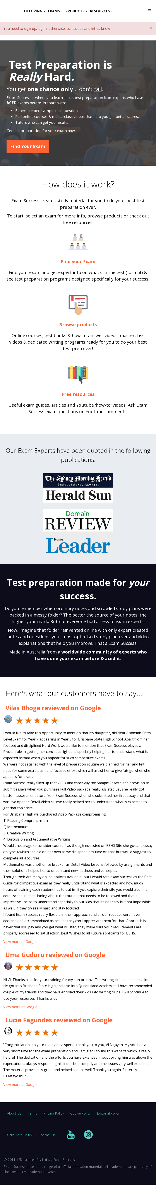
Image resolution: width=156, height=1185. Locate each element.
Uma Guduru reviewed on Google (55, 955)
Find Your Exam (27, 146)
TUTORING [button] (34, 11)
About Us (14, 1113)
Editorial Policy (108, 1113)
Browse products (78, 325)
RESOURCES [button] (101, 11)
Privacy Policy (54, 1113)
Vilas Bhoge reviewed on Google (53, 708)
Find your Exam (78, 261)
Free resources (78, 394)
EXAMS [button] (55, 11)
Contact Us (47, 1135)
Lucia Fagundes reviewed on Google (59, 1020)
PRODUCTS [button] (76, 11)
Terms (32, 1113)
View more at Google (20, 941)
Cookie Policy (80, 1113)
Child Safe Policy (19, 1135)
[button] (149, 11)
